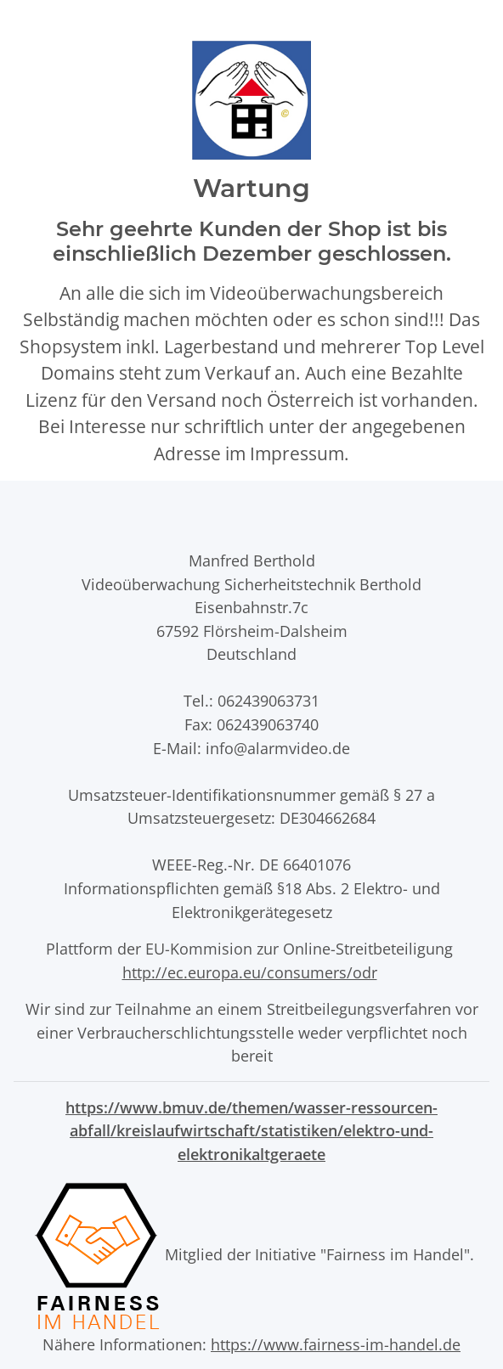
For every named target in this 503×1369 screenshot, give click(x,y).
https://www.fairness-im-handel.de (336, 1344)
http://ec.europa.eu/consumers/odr (249, 972)
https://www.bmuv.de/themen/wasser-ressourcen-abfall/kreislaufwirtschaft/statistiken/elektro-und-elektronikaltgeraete (251, 1130)
